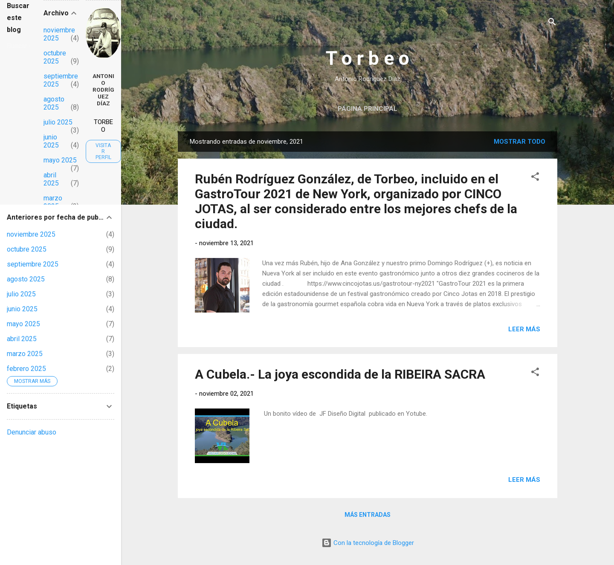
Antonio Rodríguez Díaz (103, 89)
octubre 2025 (54, 57)
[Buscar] (552, 23)
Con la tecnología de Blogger (367, 543)
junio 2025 (51, 141)
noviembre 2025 (31, 234)
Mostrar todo (519, 141)
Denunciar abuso (31, 432)
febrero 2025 (26, 369)
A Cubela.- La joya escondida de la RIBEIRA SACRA (340, 374)
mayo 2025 (60, 160)
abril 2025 (51, 179)
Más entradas (368, 514)
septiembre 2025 (32, 264)
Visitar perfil (103, 151)
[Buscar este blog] (18, 46)
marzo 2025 (52, 202)
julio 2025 (57, 122)
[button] (535, 178)
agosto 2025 (53, 103)
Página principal (367, 109)
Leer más (524, 329)
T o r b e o (367, 58)
